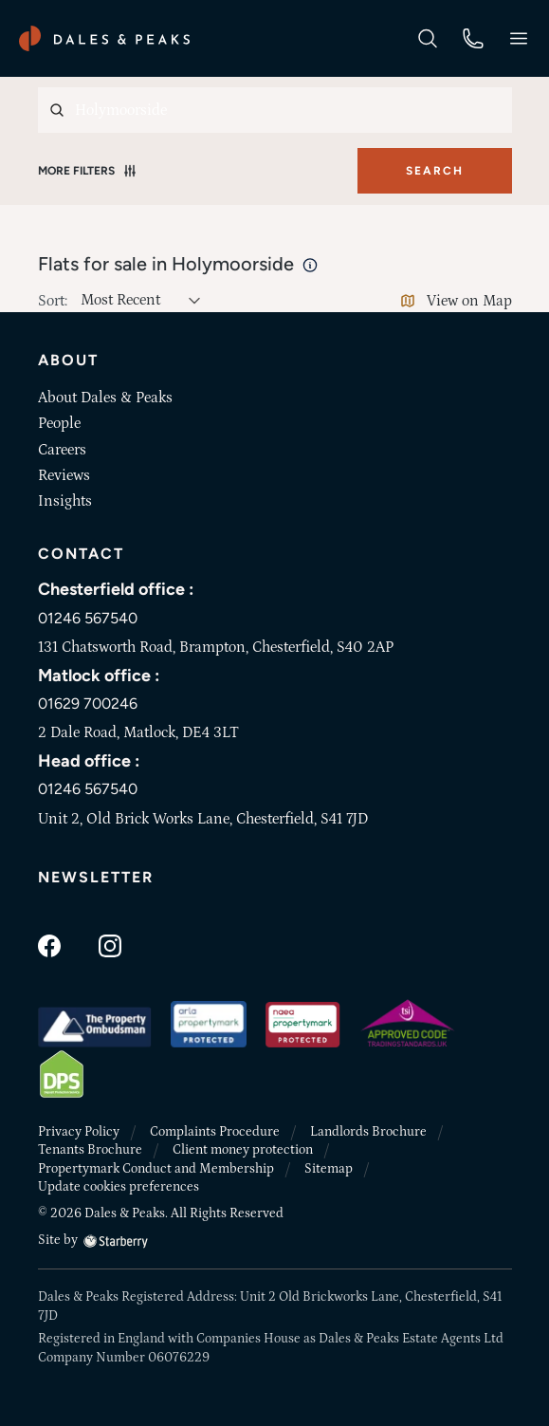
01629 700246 (87, 703)
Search (435, 170)
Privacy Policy (78, 1131)
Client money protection (243, 1149)
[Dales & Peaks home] (104, 38)
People (59, 423)
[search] (427, 37)
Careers (62, 449)
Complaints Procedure (215, 1131)
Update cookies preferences (118, 1187)
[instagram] (110, 944)
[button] (518, 38)
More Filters (87, 170)
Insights (65, 500)
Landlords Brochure (368, 1131)
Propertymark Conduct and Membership (156, 1168)
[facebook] (49, 944)
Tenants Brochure (90, 1149)
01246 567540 (87, 618)
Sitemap (328, 1168)
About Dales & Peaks (105, 397)
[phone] (473, 37)
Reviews (64, 475)
